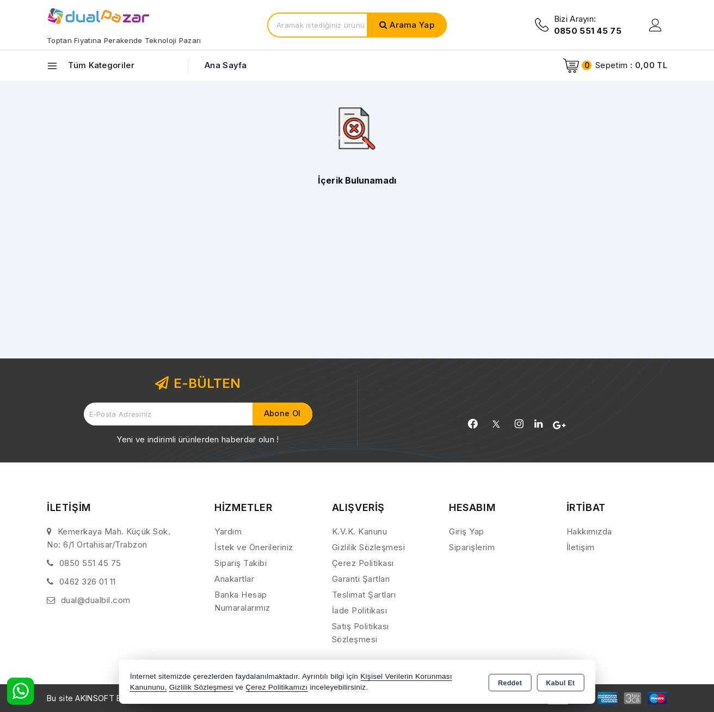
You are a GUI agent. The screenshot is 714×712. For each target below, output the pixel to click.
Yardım (228, 531)
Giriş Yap (466, 531)
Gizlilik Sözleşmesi (368, 547)
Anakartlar (234, 579)
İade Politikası (359, 610)
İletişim (581, 547)
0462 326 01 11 (87, 581)
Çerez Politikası (363, 563)
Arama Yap (412, 25)
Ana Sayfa (226, 65)
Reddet (510, 682)
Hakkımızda (589, 531)
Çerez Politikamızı (276, 687)
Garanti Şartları (361, 579)
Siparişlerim (472, 547)
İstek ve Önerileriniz (253, 547)
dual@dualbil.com (96, 600)
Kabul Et (560, 682)
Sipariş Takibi (240, 563)
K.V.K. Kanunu (359, 531)
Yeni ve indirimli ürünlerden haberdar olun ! (197, 439)
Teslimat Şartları (364, 594)
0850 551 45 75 (90, 563)
